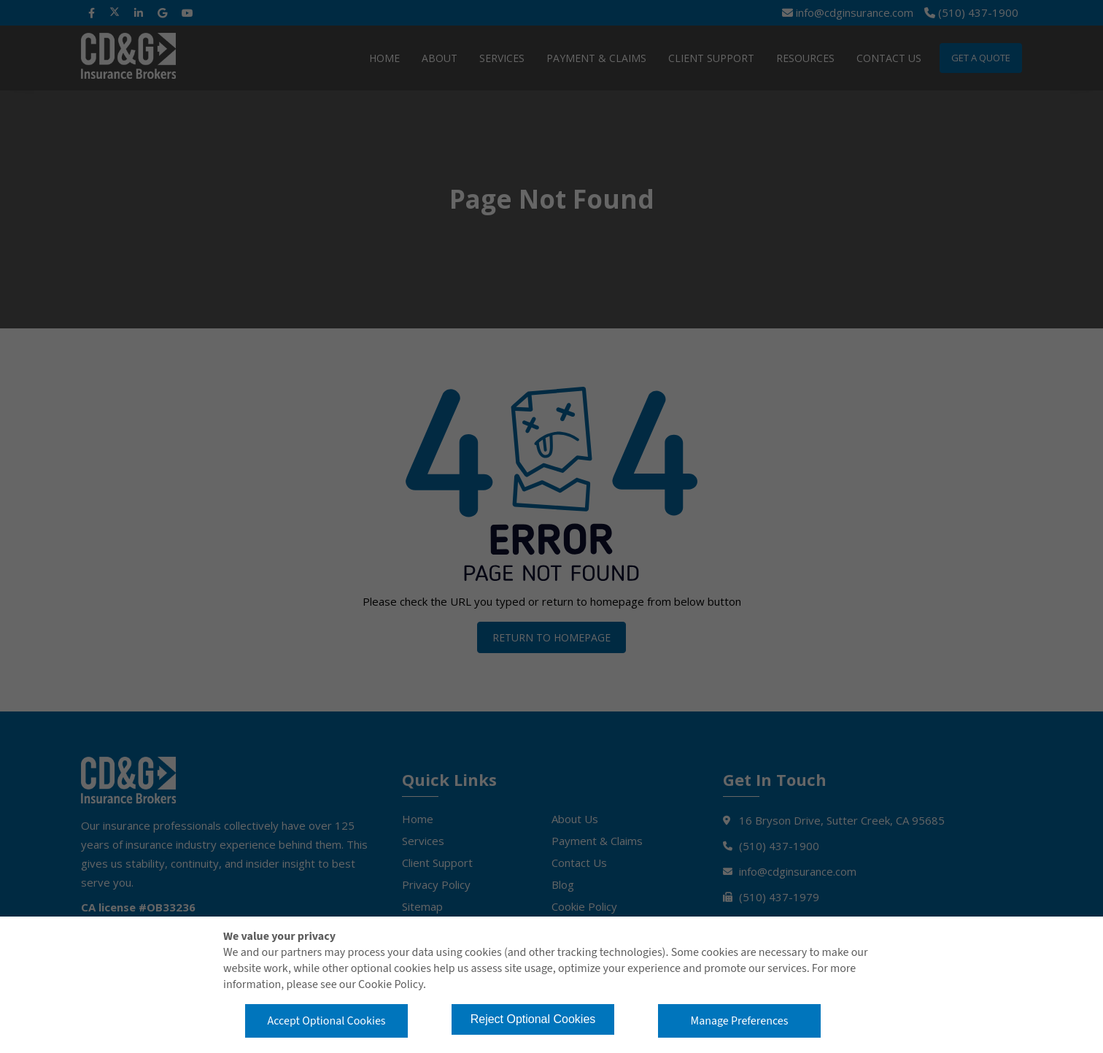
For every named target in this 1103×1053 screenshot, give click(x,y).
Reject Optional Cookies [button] (533, 1019)
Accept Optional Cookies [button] (326, 1021)
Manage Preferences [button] (740, 1021)
